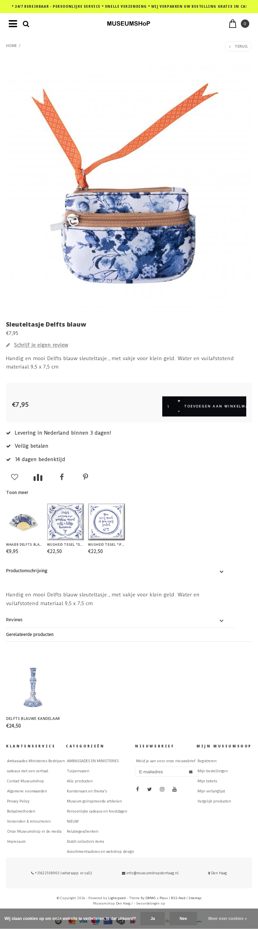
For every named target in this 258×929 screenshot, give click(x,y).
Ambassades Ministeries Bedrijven (36, 761)
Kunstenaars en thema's (87, 791)
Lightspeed (117, 898)
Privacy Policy (18, 801)
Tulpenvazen (78, 771)
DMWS (150, 898)
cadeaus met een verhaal (27, 771)
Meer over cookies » (227, 918)
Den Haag (217, 873)
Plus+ (164, 898)
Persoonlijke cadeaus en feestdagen (97, 811)
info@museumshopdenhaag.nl (150, 873)
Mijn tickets (207, 781)
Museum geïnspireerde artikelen (94, 801)
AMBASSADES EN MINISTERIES (93, 761)
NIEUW (73, 821)
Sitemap (195, 898)
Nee (183, 918)
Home (11, 46)
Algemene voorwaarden (27, 791)
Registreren (207, 761)
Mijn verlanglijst (211, 791)
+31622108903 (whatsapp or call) (61, 873)
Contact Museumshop (25, 781)
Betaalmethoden (21, 811)
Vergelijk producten (214, 801)
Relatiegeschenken (82, 831)
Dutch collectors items (85, 841)
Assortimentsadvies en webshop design (100, 851)
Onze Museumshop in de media (34, 831)
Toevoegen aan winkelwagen (215, 406)
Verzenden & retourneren (29, 821)
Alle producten (80, 781)
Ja (152, 918)
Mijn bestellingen (213, 771)
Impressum (16, 841)
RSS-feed (178, 898)
